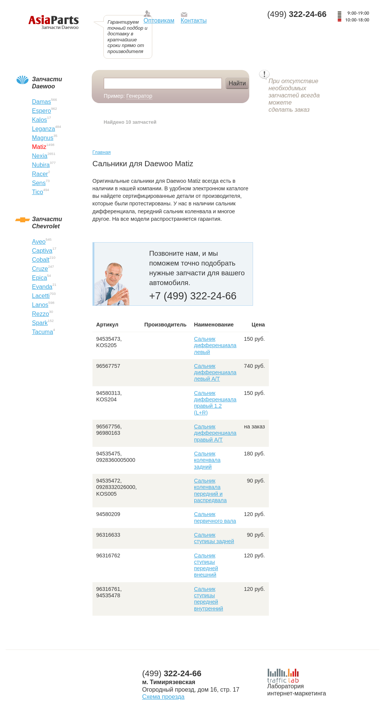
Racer (40, 174)
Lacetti (41, 296)
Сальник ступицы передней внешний (206, 565)
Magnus (42, 138)
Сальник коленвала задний (207, 460)
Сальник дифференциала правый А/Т (215, 433)
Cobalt (40, 260)
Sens (38, 183)
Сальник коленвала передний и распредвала (210, 490)
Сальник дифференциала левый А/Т (215, 372)
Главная (101, 152)
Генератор (139, 96)
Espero (41, 111)
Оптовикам (159, 20)
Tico (37, 192)
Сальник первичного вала (215, 517)
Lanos (40, 305)
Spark (40, 323)
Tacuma (42, 332)
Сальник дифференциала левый (215, 345)
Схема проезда (163, 697)
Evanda (42, 287)
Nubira (41, 165)
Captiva (42, 250)
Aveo (38, 241)
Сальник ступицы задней (214, 538)
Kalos (39, 120)
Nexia (39, 156)
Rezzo (40, 314)
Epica (39, 278)
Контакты (194, 20)
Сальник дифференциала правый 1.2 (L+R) (215, 403)
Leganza (43, 129)
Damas (41, 102)
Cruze (40, 269)
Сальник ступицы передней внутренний (208, 599)
